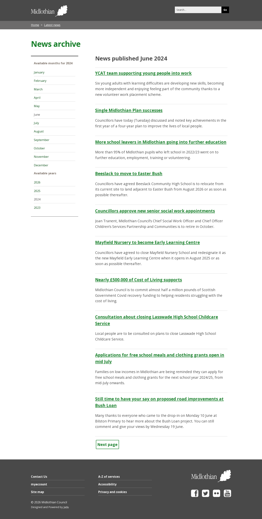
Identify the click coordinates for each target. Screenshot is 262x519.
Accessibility (107, 484)
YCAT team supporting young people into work (143, 73)
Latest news (52, 25)
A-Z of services (109, 477)
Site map (37, 492)
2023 (37, 208)
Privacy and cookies (112, 492)
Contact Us (39, 477)
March (38, 89)
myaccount (39, 484)
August (39, 131)
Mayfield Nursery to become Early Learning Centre (147, 242)
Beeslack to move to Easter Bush (128, 173)
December (41, 165)
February (40, 81)
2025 (37, 191)
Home (35, 25)
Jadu (66, 507)
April (37, 98)
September (41, 140)
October (39, 148)
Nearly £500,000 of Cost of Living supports (138, 280)
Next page (107, 444)
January (39, 72)
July (36, 123)
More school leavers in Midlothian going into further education (160, 142)
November (41, 157)
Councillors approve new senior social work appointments (155, 211)
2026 (37, 182)
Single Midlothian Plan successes (128, 110)
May (37, 106)
